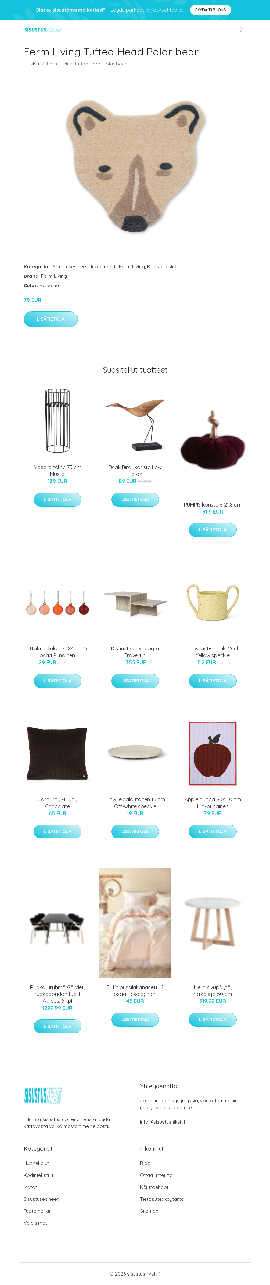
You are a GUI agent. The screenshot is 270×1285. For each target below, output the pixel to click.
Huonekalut (36, 1163)
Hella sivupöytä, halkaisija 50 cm (213, 990)
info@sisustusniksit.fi (163, 1122)
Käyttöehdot (154, 1187)
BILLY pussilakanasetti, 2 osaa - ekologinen (135, 990)
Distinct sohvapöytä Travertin (135, 651)
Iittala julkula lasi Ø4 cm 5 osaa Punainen (57, 651)
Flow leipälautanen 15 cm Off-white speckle (135, 802)
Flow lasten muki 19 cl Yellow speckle (213, 651)
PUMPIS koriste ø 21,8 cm (213, 504)
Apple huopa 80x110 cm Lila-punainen (213, 802)
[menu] (240, 29)
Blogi (146, 1163)
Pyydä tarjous (210, 9)
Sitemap (149, 1211)
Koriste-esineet (164, 267)
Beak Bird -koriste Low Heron (135, 470)
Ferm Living (132, 267)
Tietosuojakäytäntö (162, 1199)
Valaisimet (35, 1223)
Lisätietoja (51, 319)
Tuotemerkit (103, 267)
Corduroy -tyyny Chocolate (57, 802)
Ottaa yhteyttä (156, 1175)
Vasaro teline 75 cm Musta (57, 470)
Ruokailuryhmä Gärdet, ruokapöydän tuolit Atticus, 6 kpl (57, 994)
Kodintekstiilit (38, 1175)
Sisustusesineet (70, 267)
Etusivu (31, 64)
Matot (30, 1187)
